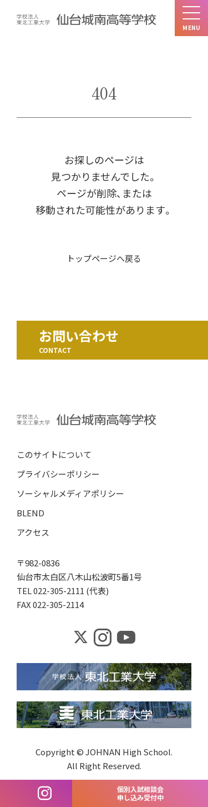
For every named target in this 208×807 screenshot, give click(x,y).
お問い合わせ (79, 335)
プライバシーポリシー (58, 475)
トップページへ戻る (104, 258)
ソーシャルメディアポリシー (70, 494)
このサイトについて (54, 455)
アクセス (33, 533)
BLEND (30, 514)
